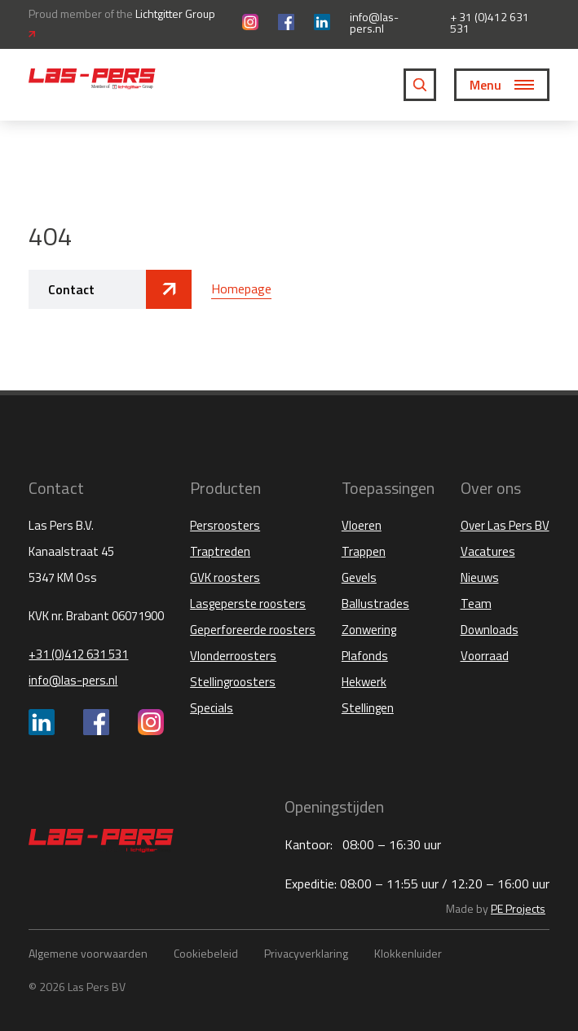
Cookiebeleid (206, 953)
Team (476, 603)
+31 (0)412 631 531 (78, 654)
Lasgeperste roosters (248, 603)
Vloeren (362, 525)
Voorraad (485, 655)
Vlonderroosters (233, 655)
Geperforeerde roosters (252, 629)
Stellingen (368, 707)
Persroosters (225, 525)
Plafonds (365, 655)
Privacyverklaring (306, 953)
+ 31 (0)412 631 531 (489, 22)
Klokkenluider (408, 953)
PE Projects (518, 908)
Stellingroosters (233, 681)
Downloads (489, 629)
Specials (211, 707)
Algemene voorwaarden (88, 953)
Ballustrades (375, 603)
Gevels (359, 577)
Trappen (364, 551)
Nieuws (480, 577)
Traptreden (220, 551)
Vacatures (488, 551)
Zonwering (369, 629)
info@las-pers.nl (374, 22)
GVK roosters (225, 577)
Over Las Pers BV (505, 525)
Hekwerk (364, 681)
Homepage (241, 288)
